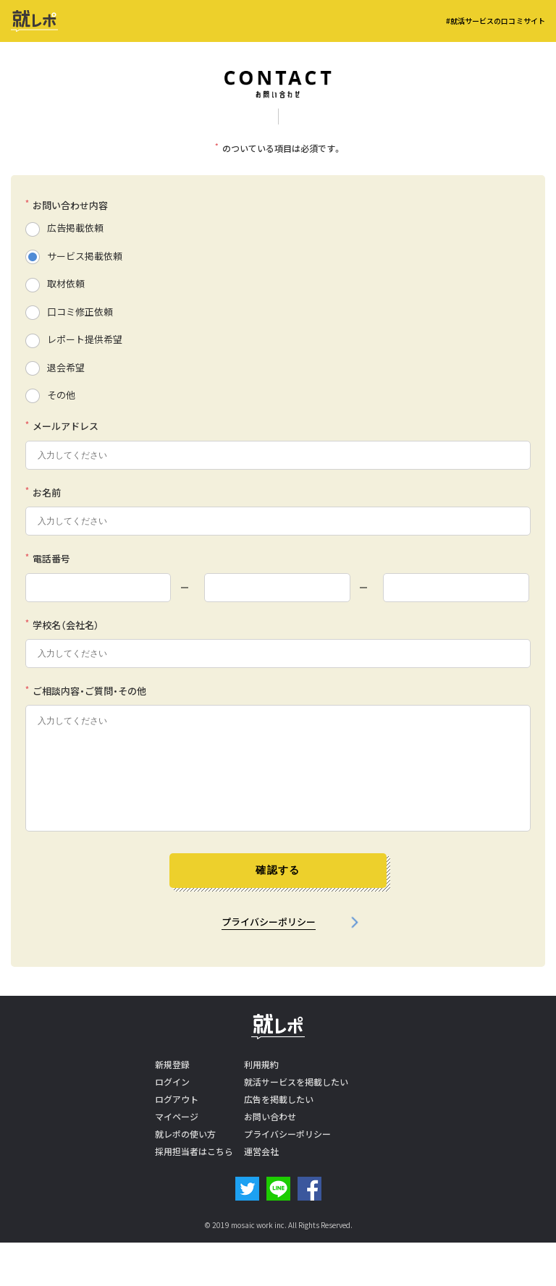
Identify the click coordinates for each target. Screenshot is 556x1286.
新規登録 (172, 1064)
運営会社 (261, 1151)
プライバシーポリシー (269, 921)
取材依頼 (66, 283)
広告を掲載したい (278, 1099)
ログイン (172, 1081)
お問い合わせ (270, 1116)
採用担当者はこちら (194, 1151)
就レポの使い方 (185, 1134)
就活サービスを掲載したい (296, 1081)
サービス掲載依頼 (84, 256)
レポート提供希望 (84, 339)
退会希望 (66, 367)
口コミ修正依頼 (80, 311)
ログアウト (176, 1099)
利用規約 (261, 1064)
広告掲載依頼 (75, 227)
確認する (278, 870)
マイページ (176, 1116)
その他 (61, 395)
